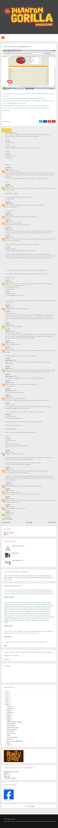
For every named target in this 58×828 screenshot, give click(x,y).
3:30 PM (7, 291)
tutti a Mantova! (11, 725)
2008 (7, 701)
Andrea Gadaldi (9, 533)
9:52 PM (7, 395)
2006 (7, 704)
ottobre (9, 710)
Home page (29, 522)
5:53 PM (7, 511)
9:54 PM (7, 403)
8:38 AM (7, 467)
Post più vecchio (52, 522)
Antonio (7, 331)
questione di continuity (13, 727)
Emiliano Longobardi (8, 788)
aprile (8, 743)
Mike (6, 229)
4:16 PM (7, 504)
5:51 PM (7, 329)
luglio (8, 716)
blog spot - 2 (10, 739)
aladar (7, 169)
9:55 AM (7, 184)
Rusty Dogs (7, 776)
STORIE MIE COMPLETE (10, 778)
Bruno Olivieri (9, 133)
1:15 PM (7, 488)
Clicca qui (6, 659)
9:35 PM (7, 388)
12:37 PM (7, 227)
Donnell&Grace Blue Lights (11, 771)
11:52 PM (7, 167)
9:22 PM (7, 141)
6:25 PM (7, 340)
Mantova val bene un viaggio (14, 722)
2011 (7, 695)
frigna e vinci (15, 553)
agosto (9, 714)
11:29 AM (7, 482)
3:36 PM (7, 305)
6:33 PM (7, 347)
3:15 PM (7, 247)
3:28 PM (7, 280)
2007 (7, 702)
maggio (9, 720)
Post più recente (6, 522)
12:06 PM (7, 219)
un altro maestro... (11, 724)
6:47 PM (7, 358)
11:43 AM (7, 213)
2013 (7, 691)
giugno (9, 718)
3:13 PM (7, 235)
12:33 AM (7, 414)
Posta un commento (7, 519)
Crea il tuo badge (7, 800)
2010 (7, 697)
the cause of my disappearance (15, 741)
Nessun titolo (10, 731)
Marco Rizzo (8, 360)
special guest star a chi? (18, 546)
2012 (7, 693)
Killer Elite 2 (7, 773)
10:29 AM (7, 201)
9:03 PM (7, 366)
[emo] (7, 186)
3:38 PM (7, 311)
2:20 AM (7, 450)
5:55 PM (7, 517)
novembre (10, 708)
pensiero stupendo (12, 729)
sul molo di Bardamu (12, 737)
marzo (9, 745)
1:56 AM (7, 438)
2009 (7, 699)
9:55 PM (7, 154)
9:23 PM (7, 380)
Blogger (32, 806)
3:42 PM (7, 323)
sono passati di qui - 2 (18, 560)
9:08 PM (7, 374)
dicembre (9, 706)
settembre (10, 712)
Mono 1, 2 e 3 (7, 775)
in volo (8, 735)
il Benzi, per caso (11, 733)
